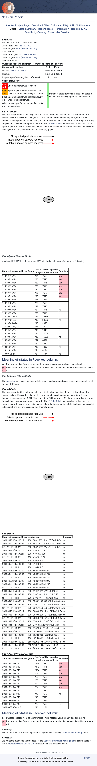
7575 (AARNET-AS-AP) (26, 48)
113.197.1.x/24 (26, 45)
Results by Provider (59, 32)
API (72, 25)
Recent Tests (45, 29)
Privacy (86, 758)
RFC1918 (15, 70)
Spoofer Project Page (17, 25)
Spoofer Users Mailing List (21, 743)
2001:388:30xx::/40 (27, 54)
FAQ (65, 25)
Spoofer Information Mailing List (59, 741)
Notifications (83, 25)
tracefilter (10, 381)
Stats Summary (27, 29)
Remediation (62, 29)
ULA (24, 70)
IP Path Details (55, 123)
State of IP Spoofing (72, 732)
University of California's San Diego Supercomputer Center (45, 761)
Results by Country (36, 32)
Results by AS (79, 29)
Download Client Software (46, 25)
